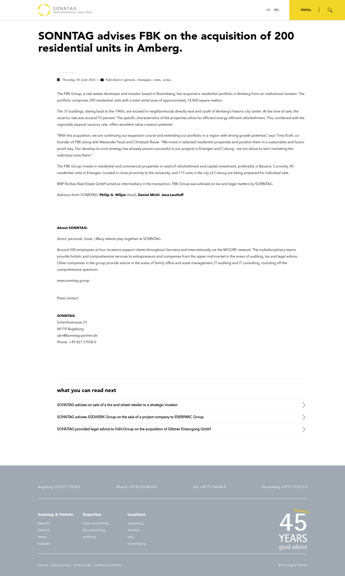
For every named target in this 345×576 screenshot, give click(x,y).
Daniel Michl (149, 195)
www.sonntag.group (73, 281)
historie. (44, 530)
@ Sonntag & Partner (293, 565)
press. (167, 80)
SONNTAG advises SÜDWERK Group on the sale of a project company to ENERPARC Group (130, 417)
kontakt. (44, 544)
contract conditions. (108, 565)
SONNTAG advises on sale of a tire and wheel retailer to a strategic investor (117, 405)
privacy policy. (61, 565)
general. (130, 80)
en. (276, 10)
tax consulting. (94, 530)
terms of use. (83, 565)
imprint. (43, 565)
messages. (144, 80)
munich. (134, 530)
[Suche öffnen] (330, 10)
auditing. (90, 537)
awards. (44, 523)
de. (269, 10)
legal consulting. (96, 523)
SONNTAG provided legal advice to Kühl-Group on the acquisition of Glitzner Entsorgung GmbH (134, 429)
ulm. (131, 537)
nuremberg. (137, 544)
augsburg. (136, 523)
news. (157, 80)
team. (42, 537)
